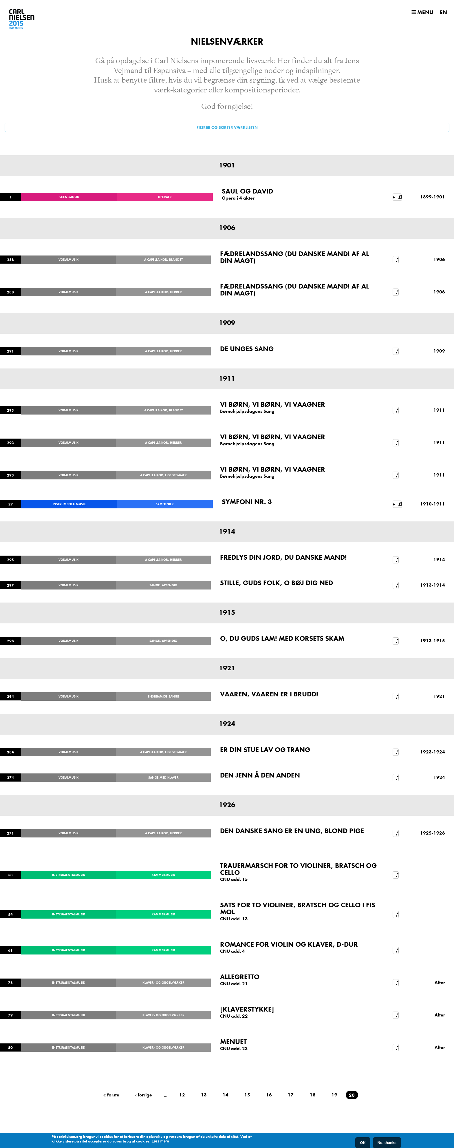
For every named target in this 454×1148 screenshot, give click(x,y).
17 (291, 1095)
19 (334, 1095)
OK (362, 1142)
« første (111, 1095)
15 (247, 1095)
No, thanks (387, 1142)
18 (313, 1095)
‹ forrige (143, 1095)
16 (269, 1095)
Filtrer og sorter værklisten (227, 127)
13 (204, 1095)
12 (182, 1095)
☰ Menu (422, 12)
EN (443, 12)
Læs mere (160, 1141)
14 (225, 1095)
